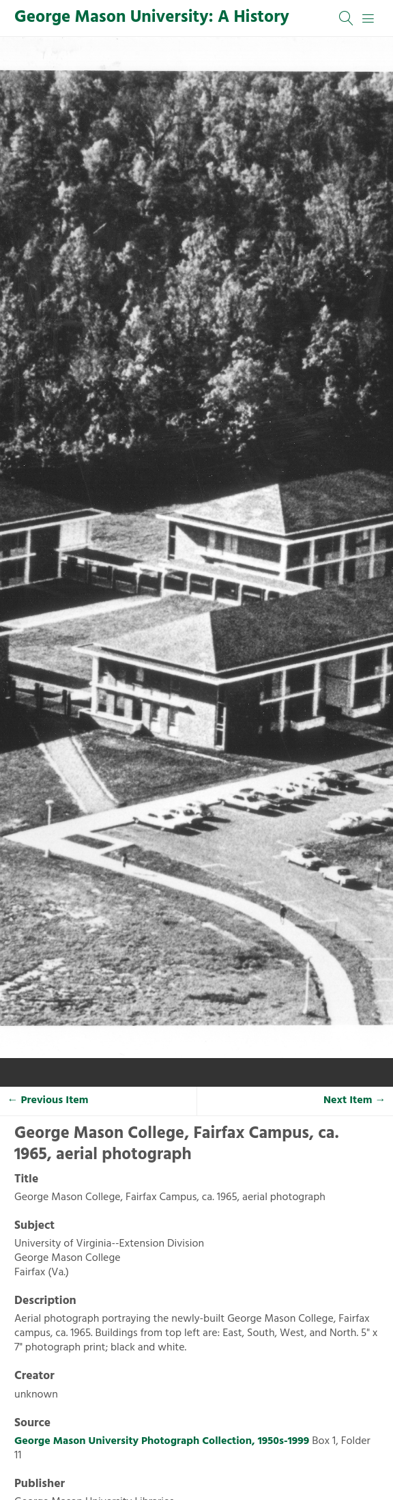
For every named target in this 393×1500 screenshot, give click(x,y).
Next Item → (354, 1100)
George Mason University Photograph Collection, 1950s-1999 (161, 1441)
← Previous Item (48, 1100)
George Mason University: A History (151, 17)
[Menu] (368, 18)
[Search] (347, 18)
